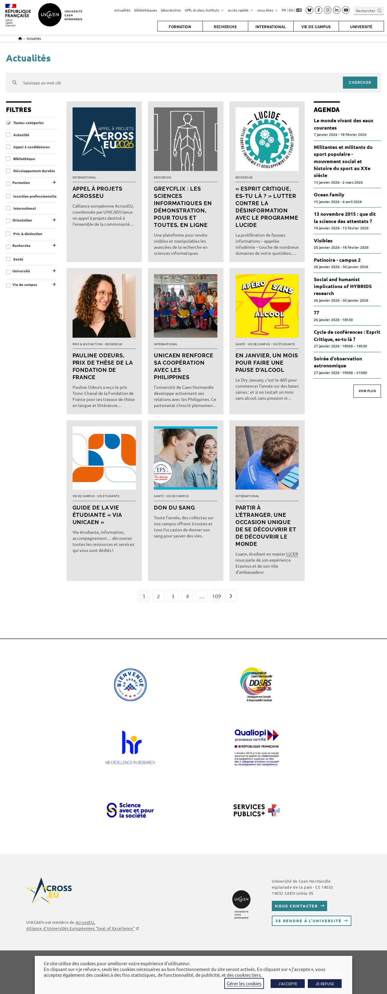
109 (216, 596)
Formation (21, 182)
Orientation (22, 220)
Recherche (21, 245)
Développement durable (30, 171)
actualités (122, 10)
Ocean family (329, 194)
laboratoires (171, 10)
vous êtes (267, 10)
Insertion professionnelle (31, 196)
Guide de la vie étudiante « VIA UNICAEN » (97, 514)
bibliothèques (145, 10)
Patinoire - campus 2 (337, 260)
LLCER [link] (292, 553)
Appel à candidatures (28, 147)
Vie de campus (24, 284)
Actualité (17, 135)
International (21, 208)
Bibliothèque (20, 158)
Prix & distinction (24, 233)
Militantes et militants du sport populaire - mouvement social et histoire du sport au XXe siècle (343, 161)
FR (284, 10)
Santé (14, 259)
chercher (360, 82)
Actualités (34, 38)
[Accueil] (20, 38)
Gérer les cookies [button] (244, 983)
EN (291, 10)
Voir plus (367, 391)
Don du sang (174, 507)
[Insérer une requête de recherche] (369, 10)
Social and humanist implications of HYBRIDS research (343, 286)
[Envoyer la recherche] (380, 10)
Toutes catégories (25, 122)
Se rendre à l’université (308, 920)
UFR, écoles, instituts (204, 10)
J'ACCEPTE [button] (287, 983)
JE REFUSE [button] (324, 983)
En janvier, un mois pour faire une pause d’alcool (267, 362)
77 (316, 312)
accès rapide (240, 10)
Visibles (323, 240)
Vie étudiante (284, 344)
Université (21, 271)
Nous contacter (296, 905)
